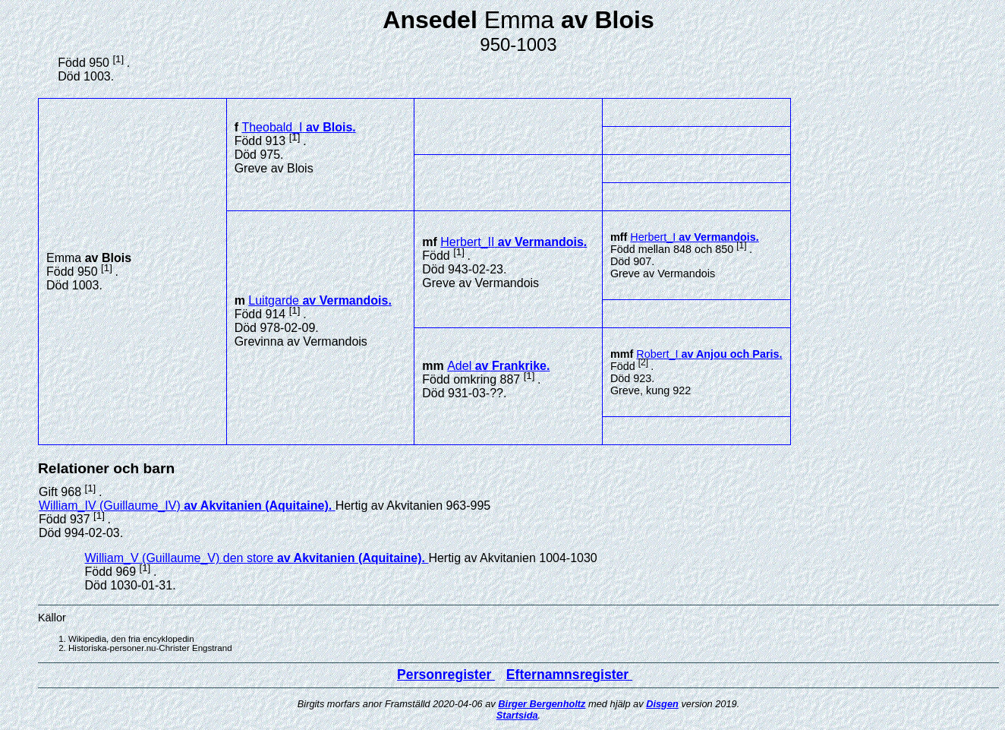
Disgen (662, 703)
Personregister (446, 674)
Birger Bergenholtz (541, 703)
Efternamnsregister (569, 674)
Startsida (517, 715)
